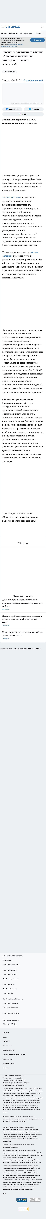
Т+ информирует (26, 33)
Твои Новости (7, 960)
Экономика (9, 71)
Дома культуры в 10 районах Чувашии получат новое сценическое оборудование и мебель (23, 604)
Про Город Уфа (8, 993)
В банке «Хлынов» (11, 197)
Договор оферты (8, 1050)
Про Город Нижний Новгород (13, 999)
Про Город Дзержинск (10, 1003)
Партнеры (6, 1068)
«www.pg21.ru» (20, 1076)
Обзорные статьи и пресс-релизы (14, 1055)
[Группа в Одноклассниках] (8, 1024)
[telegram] (27, 543)
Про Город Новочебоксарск (12, 956)
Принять (37, 40)
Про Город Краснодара (11, 1013)
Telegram (6, 1033)
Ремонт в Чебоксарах (9, 33)
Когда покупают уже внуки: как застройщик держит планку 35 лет (23, 635)
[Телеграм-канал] (34, 109)
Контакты (6, 1041)
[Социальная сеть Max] (23, 114)
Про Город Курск (8, 984)
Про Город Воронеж (10, 970)
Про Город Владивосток (11, 1008)
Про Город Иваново (9, 974)
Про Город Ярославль (10, 979)
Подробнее (7, 1141)
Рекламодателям (8, 1063)
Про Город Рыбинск (9, 989)
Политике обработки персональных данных (12, 45)
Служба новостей (33, 80)
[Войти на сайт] (42, 26)
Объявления (7, 1046)
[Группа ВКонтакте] (12, 109)
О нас (5, 1037)
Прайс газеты (7, 1059)
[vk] (20, 543)
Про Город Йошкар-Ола (11, 964)
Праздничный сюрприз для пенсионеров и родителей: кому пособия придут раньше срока (23, 621)
